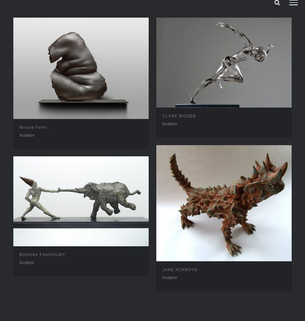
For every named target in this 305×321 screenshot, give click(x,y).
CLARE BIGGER (179, 116)
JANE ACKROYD (180, 269)
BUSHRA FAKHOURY (42, 254)
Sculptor (27, 135)
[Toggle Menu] (294, 2)
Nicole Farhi (33, 127)
